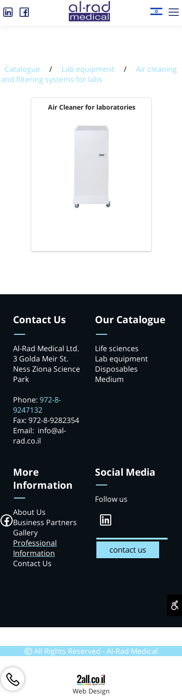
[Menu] (174, 10)
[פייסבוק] (24, 10)
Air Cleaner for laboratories (91, 107)
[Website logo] (156, 8)
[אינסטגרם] (8, 10)
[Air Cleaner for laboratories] (91, 209)
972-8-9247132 (37, 405)
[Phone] (12, 679)
